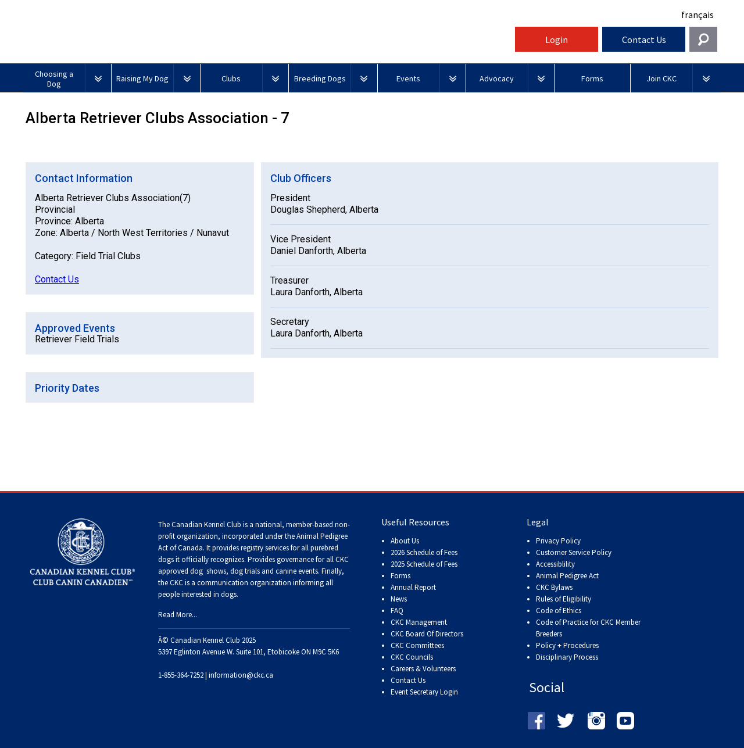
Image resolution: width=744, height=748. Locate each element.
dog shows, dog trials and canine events (254, 571)
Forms (400, 576)
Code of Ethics (558, 610)
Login (556, 39)
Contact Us (644, 39)
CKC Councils (412, 657)
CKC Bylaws (554, 587)
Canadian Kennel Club (267, 42)
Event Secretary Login (424, 692)
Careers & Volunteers (423, 669)
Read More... (177, 615)
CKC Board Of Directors (427, 634)
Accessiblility (555, 564)
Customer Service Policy (573, 552)
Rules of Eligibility (563, 599)
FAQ (397, 610)
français (697, 14)
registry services (264, 548)
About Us (405, 541)
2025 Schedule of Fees (424, 564)
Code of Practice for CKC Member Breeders (588, 628)
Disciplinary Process (567, 657)
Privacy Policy (558, 541)
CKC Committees (417, 645)
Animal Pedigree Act (567, 576)
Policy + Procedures (567, 645)
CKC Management (419, 622)
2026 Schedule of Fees (424, 552)
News (399, 599)
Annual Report (413, 587)
